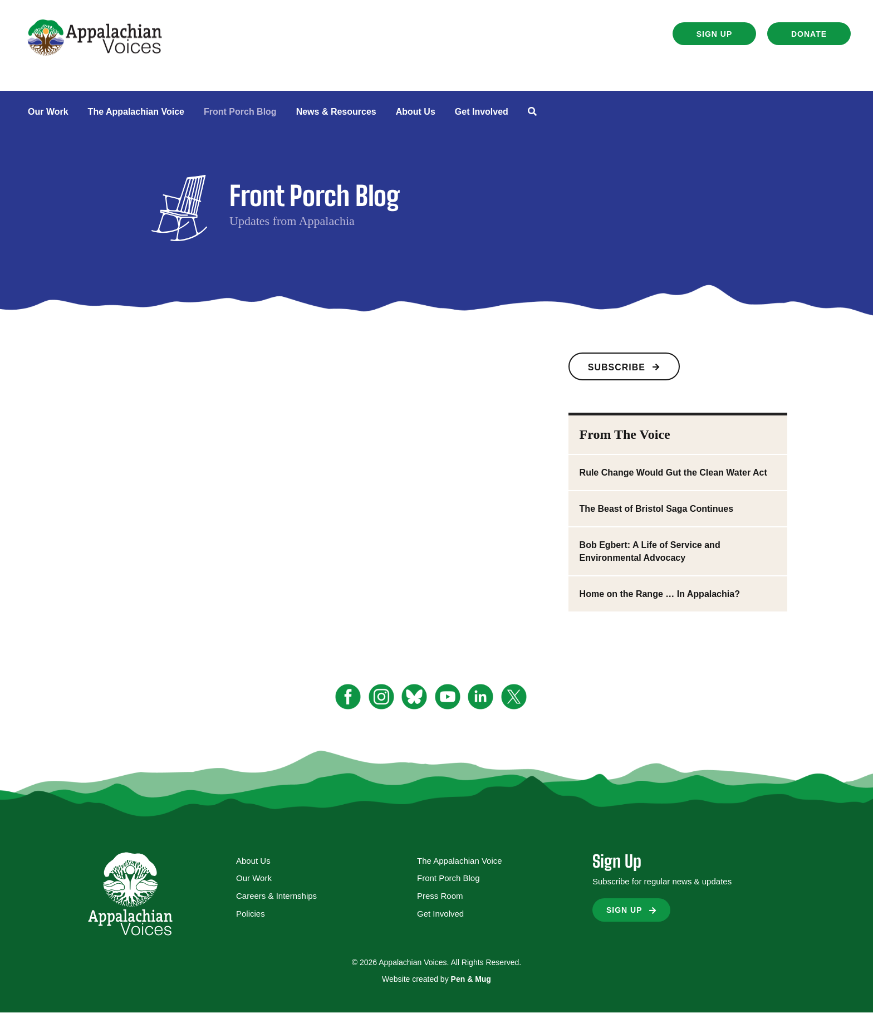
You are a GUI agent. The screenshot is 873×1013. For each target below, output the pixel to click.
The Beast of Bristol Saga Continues (656, 508)
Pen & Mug (471, 979)
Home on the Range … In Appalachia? (660, 594)
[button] (714, 33)
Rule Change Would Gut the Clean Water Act (673, 472)
